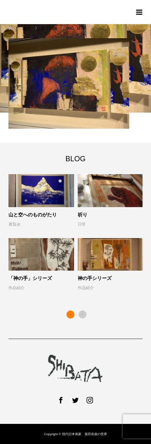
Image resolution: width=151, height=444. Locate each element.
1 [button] (70, 314)
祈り (82, 215)
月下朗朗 (49, 28)
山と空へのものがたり (32, 215)
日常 (82, 224)
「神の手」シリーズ (30, 278)
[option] (77, 233)
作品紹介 (16, 288)
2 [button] (83, 314)
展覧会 (14, 224)
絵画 (27, 28)
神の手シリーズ (95, 278)
